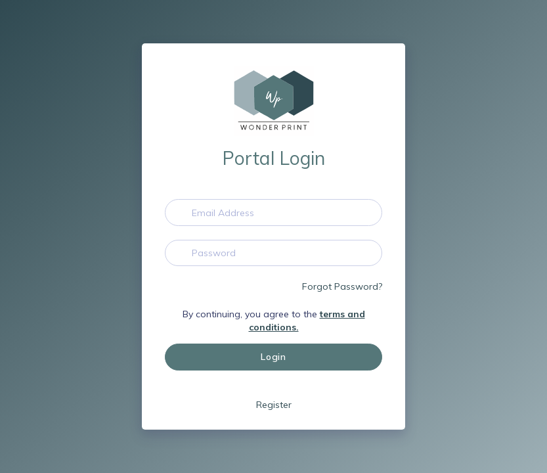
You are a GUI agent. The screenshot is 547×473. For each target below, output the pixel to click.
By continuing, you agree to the (274, 320)
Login (273, 357)
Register (274, 405)
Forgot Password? (342, 286)
